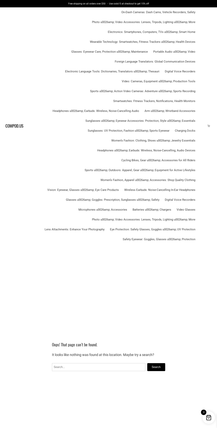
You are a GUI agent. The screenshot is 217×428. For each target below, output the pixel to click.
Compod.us (14, 126)
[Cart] (209, 126)
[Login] (202, 126)
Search (156, 367)
